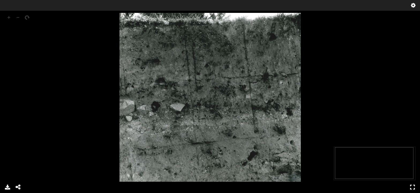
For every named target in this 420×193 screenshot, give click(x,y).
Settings (413, 5)
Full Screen (412, 187)
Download (7, 187)
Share (18, 187)
